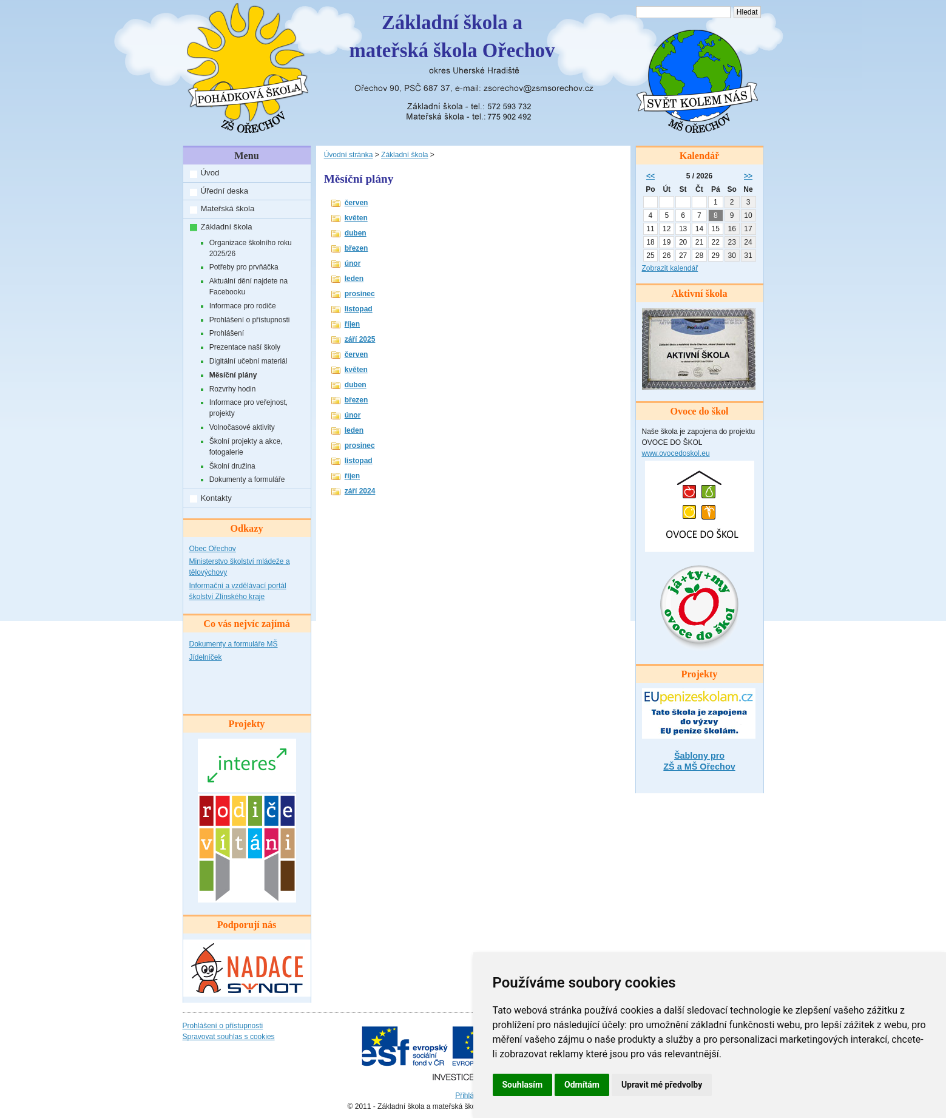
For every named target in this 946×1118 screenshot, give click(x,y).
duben (356, 233)
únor (353, 263)
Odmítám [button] (582, 1084)
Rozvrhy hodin (232, 389)
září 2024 (360, 491)
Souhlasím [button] (522, 1084)
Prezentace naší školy (244, 347)
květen (356, 218)
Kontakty (216, 498)
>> (748, 176)
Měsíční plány (233, 375)
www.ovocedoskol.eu (676, 453)
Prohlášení (226, 333)
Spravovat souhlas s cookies (229, 1036)
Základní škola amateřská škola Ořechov (452, 36)
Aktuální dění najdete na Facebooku (248, 286)
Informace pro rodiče (242, 306)
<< (650, 176)
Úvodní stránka (348, 155)
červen (356, 202)
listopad (359, 309)
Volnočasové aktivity (242, 427)
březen (356, 248)
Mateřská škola (228, 208)
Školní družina (232, 466)
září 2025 (360, 339)
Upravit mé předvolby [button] (661, 1084)
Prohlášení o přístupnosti (249, 320)
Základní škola (226, 226)
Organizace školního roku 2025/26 (250, 248)
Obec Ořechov (212, 548)
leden (354, 278)
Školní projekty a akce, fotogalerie (246, 446)
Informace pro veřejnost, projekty (248, 408)
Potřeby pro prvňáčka (244, 267)
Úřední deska (224, 190)
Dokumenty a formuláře (247, 479)
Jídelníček (205, 657)
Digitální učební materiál (248, 361)
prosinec (360, 294)
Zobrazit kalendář (670, 268)
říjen (352, 324)
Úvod (210, 172)
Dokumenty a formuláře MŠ (233, 644)
